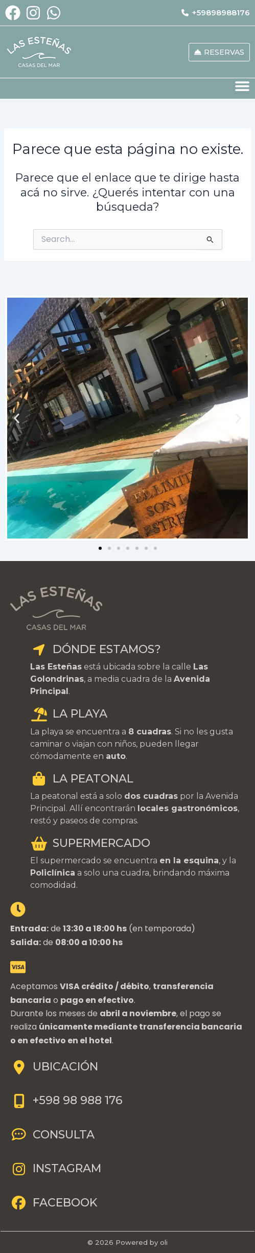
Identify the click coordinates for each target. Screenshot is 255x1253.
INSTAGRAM (55, 1168)
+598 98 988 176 (66, 1100)
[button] (16, 418)
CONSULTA (52, 1135)
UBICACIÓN (54, 1066)
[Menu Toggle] (242, 86)
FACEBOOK (53, 1203)
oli (164, 1242)
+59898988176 (215, 12)
